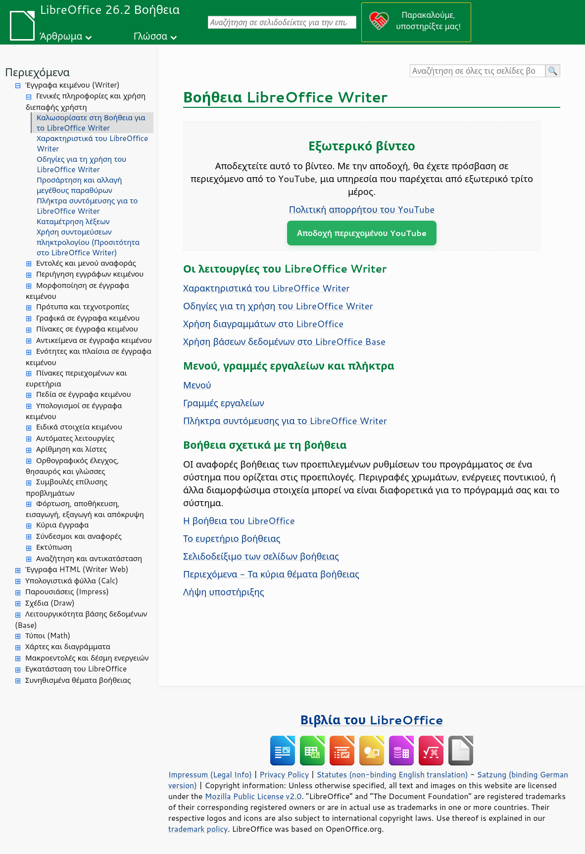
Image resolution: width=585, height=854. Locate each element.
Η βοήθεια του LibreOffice (239, 520)
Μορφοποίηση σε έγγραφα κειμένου (77, 291)
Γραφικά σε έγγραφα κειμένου (88, 318)
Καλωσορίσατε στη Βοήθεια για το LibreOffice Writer (91, 122)
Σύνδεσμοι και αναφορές (79, 536)
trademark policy (198, 828)
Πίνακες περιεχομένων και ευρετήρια (76, 378)
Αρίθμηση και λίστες (71, 449)
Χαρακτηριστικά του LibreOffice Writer (92, 143)
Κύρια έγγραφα (62, 525)
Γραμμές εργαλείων (223, 402)
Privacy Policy (284, 774)
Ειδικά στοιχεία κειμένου (79, 427)
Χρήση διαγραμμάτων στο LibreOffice (263, 323)
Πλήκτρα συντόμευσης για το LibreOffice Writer (87, 205)
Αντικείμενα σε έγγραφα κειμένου (94, 340)
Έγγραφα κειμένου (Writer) (72, 85)
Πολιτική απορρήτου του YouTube (362, 209)
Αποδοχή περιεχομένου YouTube (362, 232)
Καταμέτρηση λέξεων (73, 221)
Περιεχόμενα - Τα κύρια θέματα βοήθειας (271, 574)
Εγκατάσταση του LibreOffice (76, 669)
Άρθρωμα (61, 36)
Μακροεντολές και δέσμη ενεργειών (86, 658)
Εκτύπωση (54, 547)
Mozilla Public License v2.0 (253, 796)
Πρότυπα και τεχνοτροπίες (82, 306)
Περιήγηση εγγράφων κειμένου (90, 274)
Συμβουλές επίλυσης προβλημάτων (66, 487)
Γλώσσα (150, 36)
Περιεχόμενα (37, 72)
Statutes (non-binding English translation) (392, 774)
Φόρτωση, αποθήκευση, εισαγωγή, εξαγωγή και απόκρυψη (85, 509)
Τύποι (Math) (47, 635)
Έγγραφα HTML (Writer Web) (76, 569)
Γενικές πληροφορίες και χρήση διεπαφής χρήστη (86, 101)
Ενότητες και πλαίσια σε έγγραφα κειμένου (88, 357)
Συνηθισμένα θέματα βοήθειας (78, 680)
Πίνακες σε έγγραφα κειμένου (87, 329)
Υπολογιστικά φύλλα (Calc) (71, 580)
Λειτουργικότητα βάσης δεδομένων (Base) (81, 619)
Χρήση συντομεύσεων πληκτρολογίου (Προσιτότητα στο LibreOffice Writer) (88, 242)
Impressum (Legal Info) (210, 774)
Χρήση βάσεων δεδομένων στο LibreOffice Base (284, 341)
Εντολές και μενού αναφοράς (86, 263)
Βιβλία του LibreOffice (371, 719)
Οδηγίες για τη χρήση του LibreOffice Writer (81, 164)
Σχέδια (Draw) (50, 603)
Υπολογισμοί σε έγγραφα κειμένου (74, 411)
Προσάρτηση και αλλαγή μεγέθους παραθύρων (79, 185)
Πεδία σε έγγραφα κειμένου (83, 394)
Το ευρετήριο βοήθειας (231, 538)
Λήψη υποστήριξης (223, 591)
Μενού (197, 385)
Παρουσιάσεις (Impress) (67, 591)
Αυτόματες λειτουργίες (75, 438)
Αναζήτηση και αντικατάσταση (89, 558)
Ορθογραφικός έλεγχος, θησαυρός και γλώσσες (72, 466)
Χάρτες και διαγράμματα (67, 646)
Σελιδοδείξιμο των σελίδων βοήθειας (261, 556)
